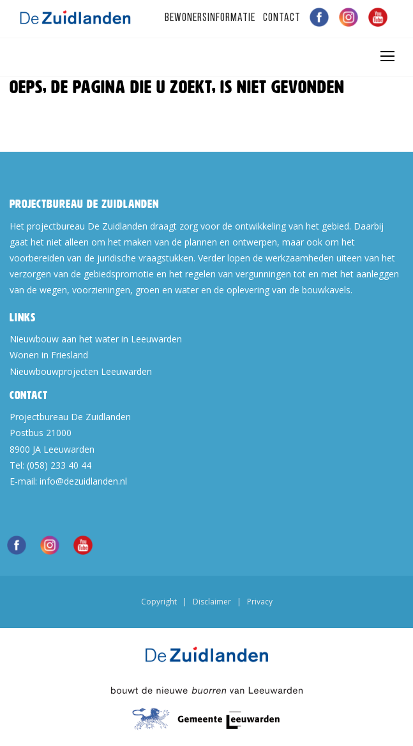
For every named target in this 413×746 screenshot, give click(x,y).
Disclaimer (212, 601)
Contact (282, 18)
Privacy (260, 601)
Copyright (159, 601)
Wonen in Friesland (49, 355)
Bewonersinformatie (210, 18)
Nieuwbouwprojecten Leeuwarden (81, 371)
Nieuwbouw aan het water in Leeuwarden (96, 339)
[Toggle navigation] (386, 56)
